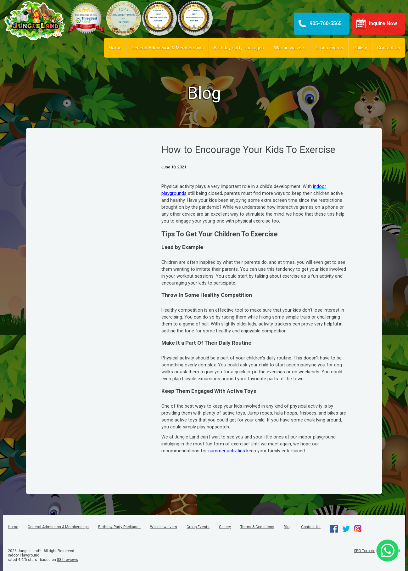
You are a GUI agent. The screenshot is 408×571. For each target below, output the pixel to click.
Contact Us (388, 48)
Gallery (360, 48)
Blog (288, 527)
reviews (67, 559)
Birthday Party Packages (239, 48)
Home (115, 48)
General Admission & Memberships (167, 48)
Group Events (329, 48)
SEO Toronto (364, 551)
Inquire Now (383, 23)
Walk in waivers (289, 48)
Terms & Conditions (257, 527)
